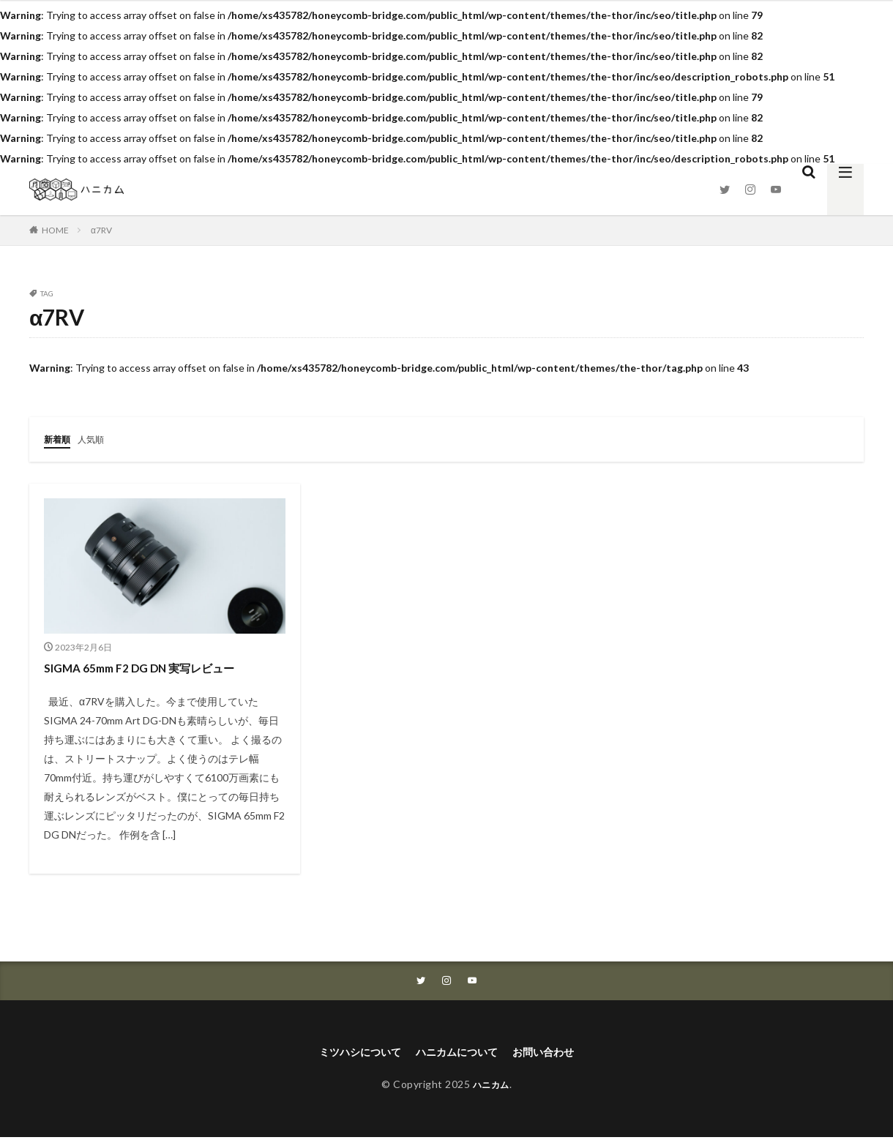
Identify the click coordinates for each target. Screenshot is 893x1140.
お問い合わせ (555, 1053)
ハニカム (491, 1087)
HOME (55, 230)
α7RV (101, 230)
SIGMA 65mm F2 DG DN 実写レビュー (154, 667)
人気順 (97, 438)
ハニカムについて (458, 1053)
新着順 (59, 438)
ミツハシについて (350, 1053)
